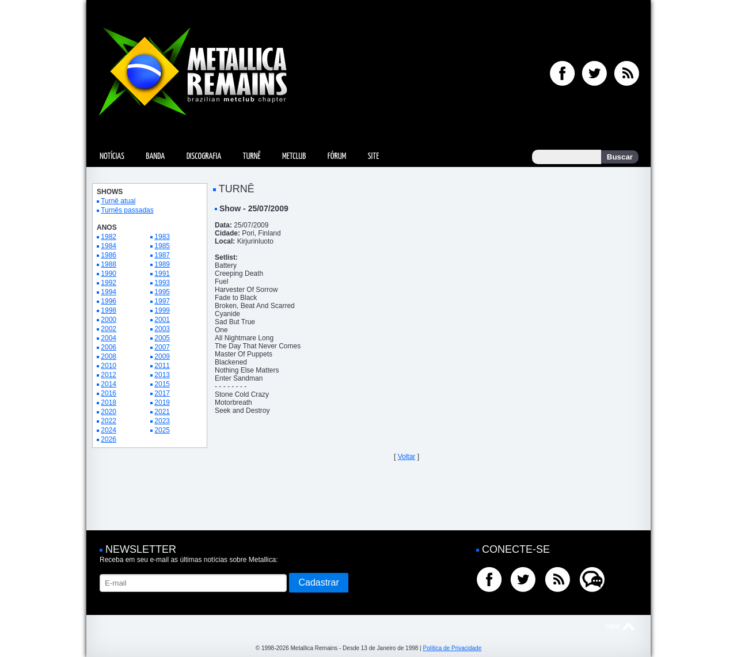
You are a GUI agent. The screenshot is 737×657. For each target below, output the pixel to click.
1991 (162, 273)
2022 (108, 421)
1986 (108, 255)
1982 (108, 237)
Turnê (252, 156)
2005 (162, 338)
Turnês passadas (127, 210)
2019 (162, 402)
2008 (108, 356)
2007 (162, 347)
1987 (162, 255)
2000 (108, 320)
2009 (162, 356)
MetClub (294, 156)
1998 (108, 310)
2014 (108, 384)
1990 (108, 273)
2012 (108, 375)
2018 (108, 402)
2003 (162, 329)
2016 (108, 393)
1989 (162, 264)
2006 (108, 347)
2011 (162, 366)
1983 (162, 237)
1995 (162, 292)
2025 (162, 430)
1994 (108, 292)
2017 (162, 393)
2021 (162, 412)
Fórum (337, 156)
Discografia (204, 156)
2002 (108, 329)
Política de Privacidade (452, 648)
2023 (162, 421)
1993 (162, 283)
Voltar (407, 457)
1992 (108, 283)
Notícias (112, 156)
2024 (108, 430)
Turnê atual (118, 201)
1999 (162, 310)
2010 (108, 366)
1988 (108, 264)
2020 (108, 412)
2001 (162, 320)
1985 (162, 246)
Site (373, 156)
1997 (162, 301)
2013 (162, 375)
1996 (108, 301)
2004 (108, 338)
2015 (162, 384)
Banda (155, 156)
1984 (108, 246)
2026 (108, 439)
